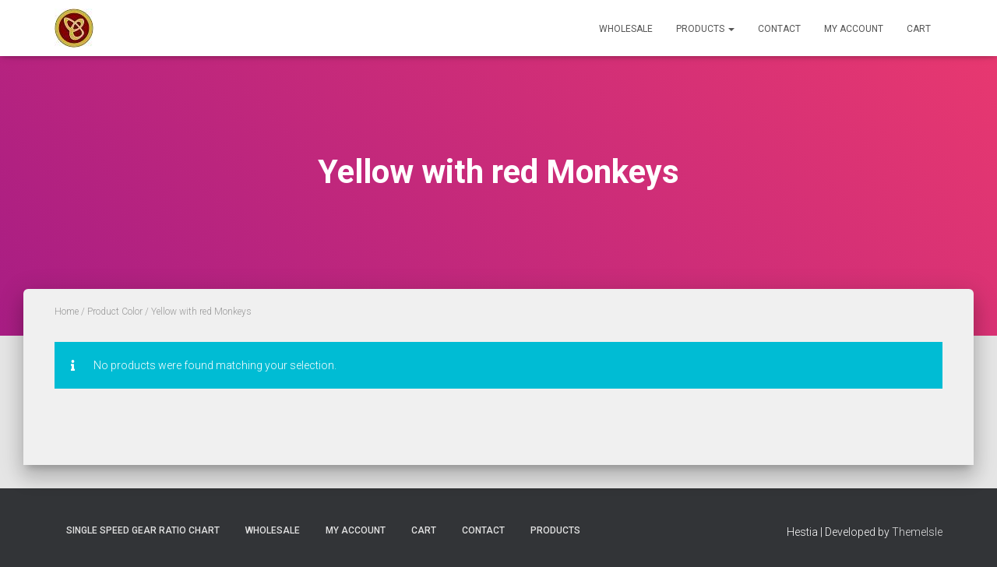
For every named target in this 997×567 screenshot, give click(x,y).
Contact (779, 28)
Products (705, 28)
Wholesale (626, 28)
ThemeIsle (917, 532)
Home (67, 311)
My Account (853, 28)
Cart (919, 28)
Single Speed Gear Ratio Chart (143, 530)
